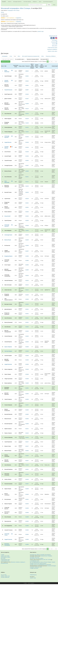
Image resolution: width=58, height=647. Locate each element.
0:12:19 (26, 192)
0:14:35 (26, 474)
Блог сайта (3, 558)
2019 (42, 559)
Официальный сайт (53, 35)
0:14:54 (26, 525)
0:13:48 (26, 369)
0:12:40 (26, 230)
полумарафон (5, 56)
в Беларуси (53, 565)
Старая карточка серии (52, 47)
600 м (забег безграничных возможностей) (30, 56)
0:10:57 (26, 89)
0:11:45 (26, 151)
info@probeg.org (33, 574)
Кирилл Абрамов (8, 346)
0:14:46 (26, 512)
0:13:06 (26, 260)
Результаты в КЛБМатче (52, 49)
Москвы (42, 555)
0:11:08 (26, 103)
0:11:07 (26, 98)
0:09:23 (26, 71)
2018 (44, 559)
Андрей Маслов (7, 142)
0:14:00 (26, 409)
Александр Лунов (8, 234)
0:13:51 (26, 388)
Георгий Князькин (8, 89)
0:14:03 (26, 418)
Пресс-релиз (54, 45)
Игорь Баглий (7, 216)
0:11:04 (26, 94)
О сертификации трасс (34, 560)
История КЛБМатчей (5, 577)
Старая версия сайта (5, 560)
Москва (2, 12)
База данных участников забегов (36, 558)
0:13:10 (26, 275)
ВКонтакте (13, 562)
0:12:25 (26, 220)
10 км (11, 56)
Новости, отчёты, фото (52, 51)
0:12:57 (26, 251)
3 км (15, 56)
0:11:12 (26, 108)
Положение (54, 42)
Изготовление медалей (48, 1)
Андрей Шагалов (8, 364)
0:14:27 (26, 460)
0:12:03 (26, 160)
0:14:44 (26, 503)
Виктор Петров (7, 239)
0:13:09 (26, 269)
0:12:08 (26, 171)
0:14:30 (26, 464)
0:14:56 (26, 539)
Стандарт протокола (34, 568)
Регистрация (54, 40)
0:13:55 (26, 399)
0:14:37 (26, 483)
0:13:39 (26, 346)
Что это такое (3, 574)
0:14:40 (26, 494)
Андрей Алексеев (8, 539)
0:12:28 (26, 225)
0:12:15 (26, 186)
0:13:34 (26, 341)
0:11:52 (26, 156)
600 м (19, 56)
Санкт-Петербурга (48, 555)
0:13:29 (26, 294)
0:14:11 (26, 428)
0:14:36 (26, 479)
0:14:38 (26, 488)
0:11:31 (26, 127)
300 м (42, 56)
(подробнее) (18, 17)
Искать (49, 4)
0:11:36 (26, 142)
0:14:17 (26, 441)
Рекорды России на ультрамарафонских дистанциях (40, 564)
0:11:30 (26, 122)
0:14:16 (26, 437)
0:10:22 (26, 81)
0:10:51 (26, 85)
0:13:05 (26, 256)
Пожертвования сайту (5, 559)
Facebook (18, 562)
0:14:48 (26, 516)
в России (48, 565)
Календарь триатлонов (34, 557)
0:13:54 (26, 393)
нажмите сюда (40, 31)
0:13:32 (26, 326)
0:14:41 (26, 499)
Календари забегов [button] (17, 1)
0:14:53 (26, 521)
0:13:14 (26, 284)
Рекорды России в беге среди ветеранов (38, 563)
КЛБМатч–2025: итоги (5, 576)
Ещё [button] (40, 1)
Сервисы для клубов (5, 555)
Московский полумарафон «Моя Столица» (15, 8)
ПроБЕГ (4, 1)
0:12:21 (26, 202)
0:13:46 (26, 359)
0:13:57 (26, 404)
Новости (9, 1)
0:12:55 (26, 245)
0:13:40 (26, 355)
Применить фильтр (5, 61)
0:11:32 (26, 136)
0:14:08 (26, 423)
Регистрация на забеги (5, 557)
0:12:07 (26, 165)
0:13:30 (26, 304)
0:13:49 (26, 383)
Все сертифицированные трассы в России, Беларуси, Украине (42, 562)
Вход (54, 4)
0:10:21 (26, 76)
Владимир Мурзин (8, 256)
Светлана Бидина (8, 351)
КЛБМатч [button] (35, 1)
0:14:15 (26, 433)
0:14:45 (26, 508)
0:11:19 (26, 118)
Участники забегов (27, 1)
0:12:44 (26, 234)
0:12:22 (26, 211)
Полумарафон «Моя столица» (13, 10)
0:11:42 (26, 147)
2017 (47, 559)
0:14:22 (26, 450)
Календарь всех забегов (35, 554)
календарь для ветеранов (45, 554)
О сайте (2, 554)
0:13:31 (26, 309)
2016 (49, 559)
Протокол (54, 43)
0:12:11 (26, 176)
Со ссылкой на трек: (19, 59)
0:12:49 (26, 239)
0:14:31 (26, 469)
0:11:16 (26, 113)
